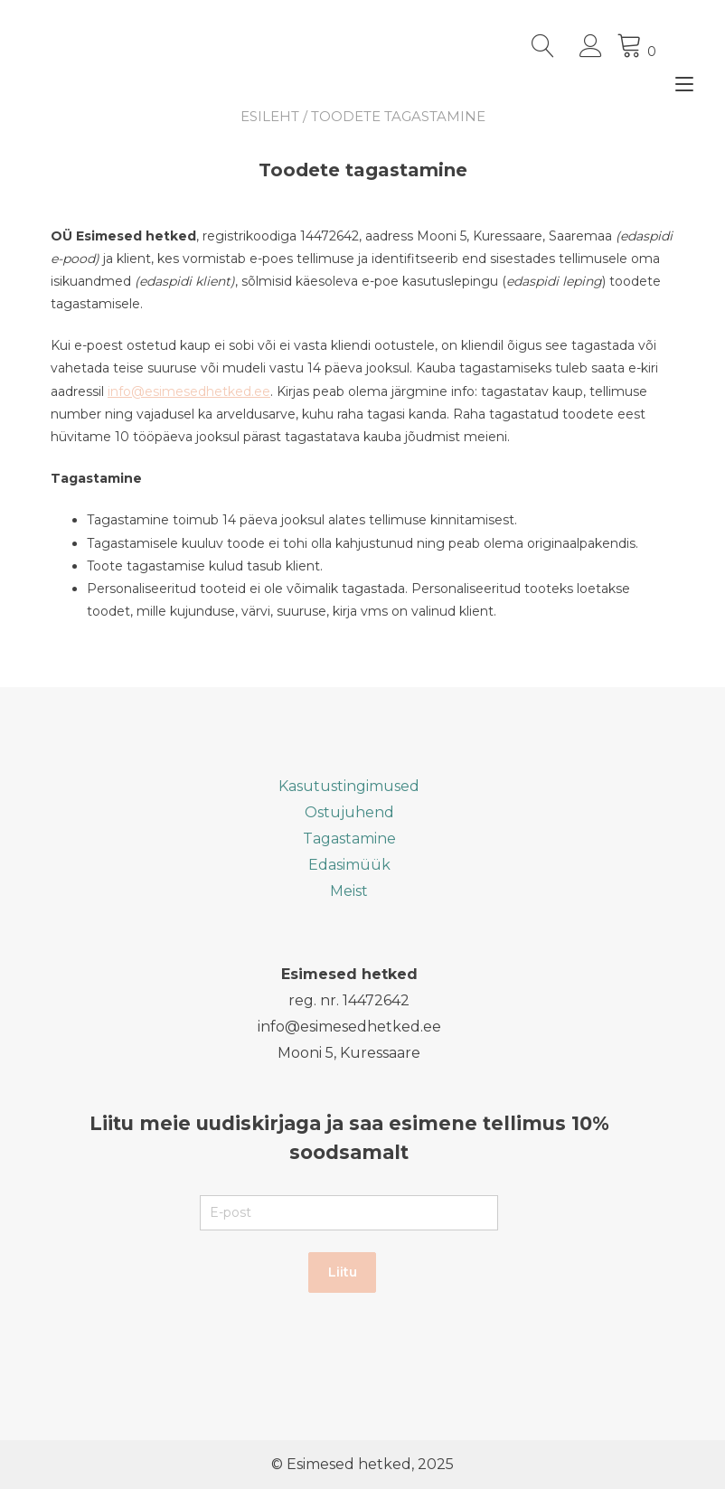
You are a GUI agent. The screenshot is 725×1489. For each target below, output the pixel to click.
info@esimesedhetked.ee (189, 391)
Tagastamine (349, 838)
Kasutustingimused (348, 786)
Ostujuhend (349, 812)
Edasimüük (349, 864)
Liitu (342, 1272)
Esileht (269, 116)
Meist (349, 891)
